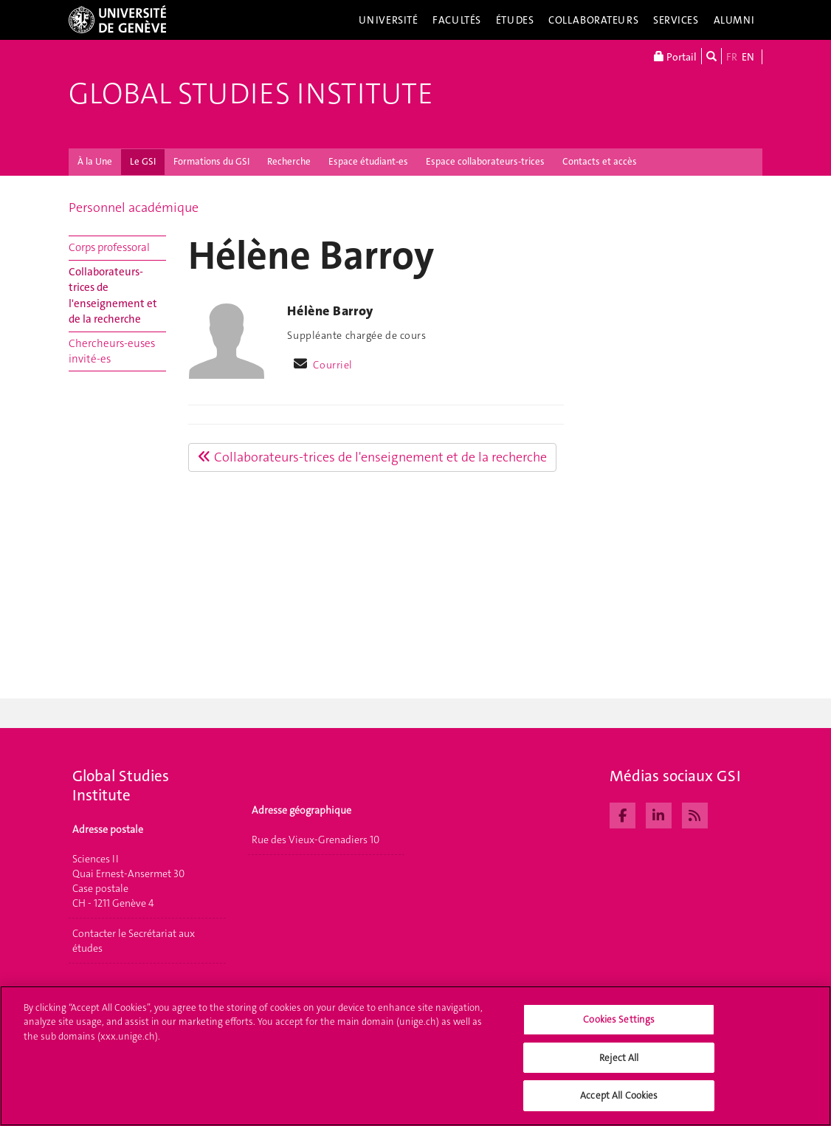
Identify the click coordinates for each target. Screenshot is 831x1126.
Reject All (618, 1065)
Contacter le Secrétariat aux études (133, 941)
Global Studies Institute (251, 94)
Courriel (333, 364)
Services (676, 20)
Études (515, 20)
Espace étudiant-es (368, 161)
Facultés (456, 20)
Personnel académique (134, 207)
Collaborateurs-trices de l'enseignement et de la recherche (113, 295)
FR (731, 56)
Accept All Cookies (619, 1103)
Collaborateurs (593, 20)
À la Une (94, 161)
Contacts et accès (599, 161)
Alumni (734, 20)
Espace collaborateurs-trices (485, 161)
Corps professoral (109, 247)
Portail (675, 56)
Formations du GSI (211, 161)
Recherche (289, 161)
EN (748, 56)
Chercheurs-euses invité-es (112, 351)
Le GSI (143, 161)
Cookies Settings (619, 1027)
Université (388, 20)
